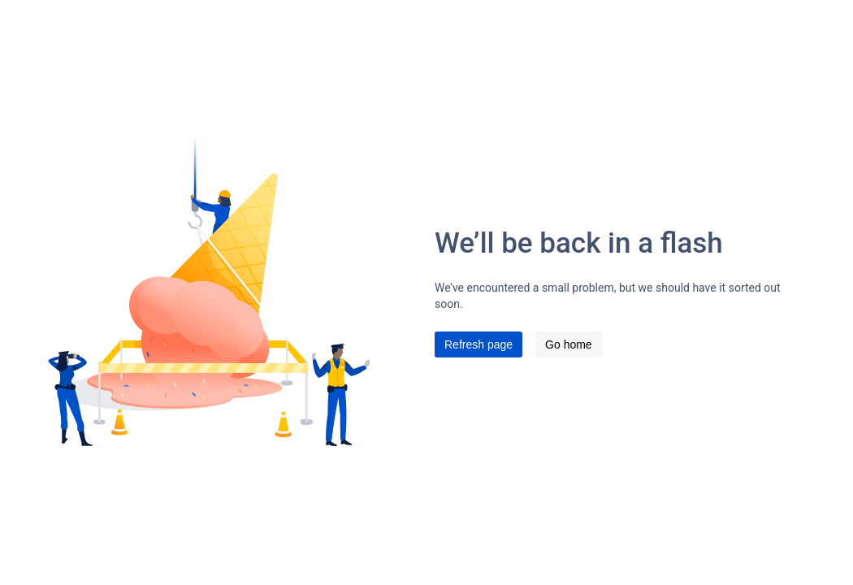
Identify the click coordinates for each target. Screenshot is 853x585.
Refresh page (478, 344)
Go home (568, 344)
